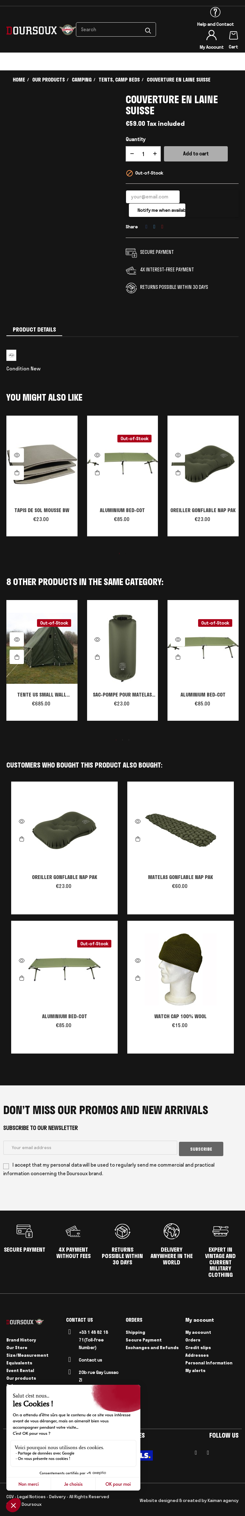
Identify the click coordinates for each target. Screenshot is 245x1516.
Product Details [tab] (34, 329)
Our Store (16, 1346)
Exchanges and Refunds (152, 1346)
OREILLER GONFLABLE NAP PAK (203, 510)
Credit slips (198, 1346)
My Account (212, 47)
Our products (21, 1376)
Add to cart (196, 154)
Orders (192, 1338)
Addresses (197, 1353)
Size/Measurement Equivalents (27, 1357)
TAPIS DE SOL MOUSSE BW (41, 510)
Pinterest (162, 226)
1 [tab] (119, 553)
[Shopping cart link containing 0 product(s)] (233, 34)
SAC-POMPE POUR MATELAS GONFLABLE (122, 695)
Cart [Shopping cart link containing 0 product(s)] (233, 47)
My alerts (195, 1369)
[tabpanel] (42, 479)
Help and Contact (215, 24)
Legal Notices (31, 1495)
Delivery (57, 1495)
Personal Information (209, 1361)
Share (146, 226)
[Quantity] (143, 153)
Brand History (21, 1338)
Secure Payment (144, 1338)
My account (198, 1331)
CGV (10, 1495)
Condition (17, 368)
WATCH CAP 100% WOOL (180, 1016)
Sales (12, 1384)
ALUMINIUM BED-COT (122, 510)
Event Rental (20, 1369)
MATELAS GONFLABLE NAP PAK (180, 877)
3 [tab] (129, 740)
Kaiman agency (223, 1499)
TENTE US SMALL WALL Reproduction (41, 695)
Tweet (154, 226)
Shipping (135, 1331)
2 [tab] (125, 553)
